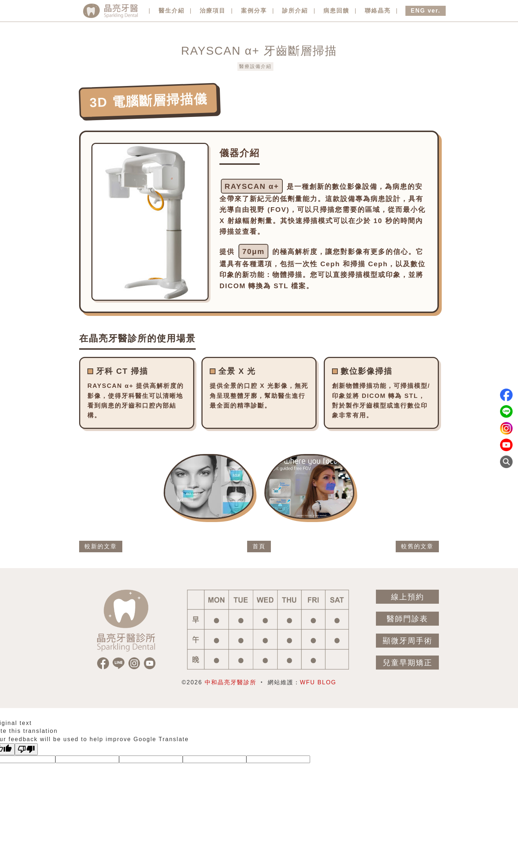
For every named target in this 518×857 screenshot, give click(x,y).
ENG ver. (426, 11)
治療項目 (213, 11)
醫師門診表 (407, 619)
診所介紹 (295, 11)
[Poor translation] (26, 749)
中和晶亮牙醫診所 (230, 682)
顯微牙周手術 (407, 640)
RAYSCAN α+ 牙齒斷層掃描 (259, 50)
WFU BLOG (318, 682)
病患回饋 (336, 11)
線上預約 (407, 597)
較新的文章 (101, 546)
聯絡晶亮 (378, 11)
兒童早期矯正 (407, 662)
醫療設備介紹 (255, 66)
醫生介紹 (172, 11)
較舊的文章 (417, 546)
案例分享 (254, 11)
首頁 (259, 546)
